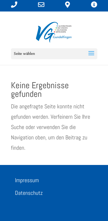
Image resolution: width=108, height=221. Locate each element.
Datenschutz (29, 193)
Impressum (27, 180)
